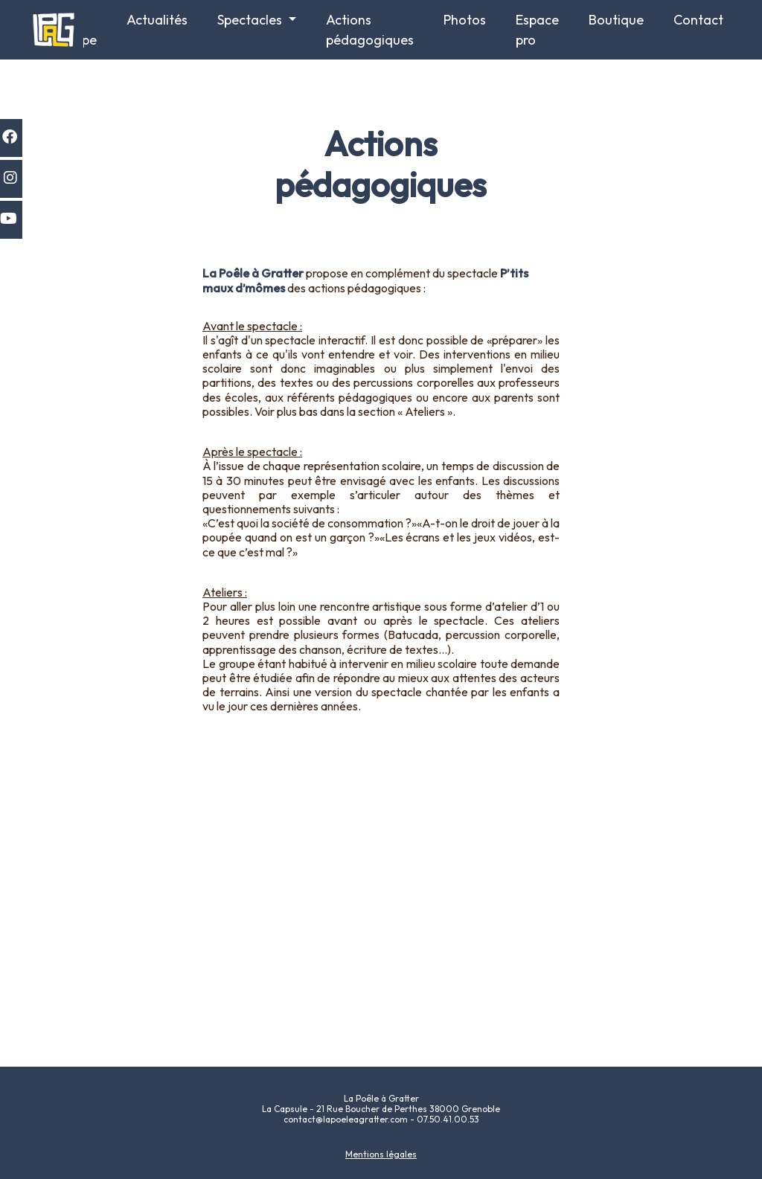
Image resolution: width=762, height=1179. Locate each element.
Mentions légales (381, 1154)
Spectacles (251, 19)
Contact (698, 19)
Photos (465, 19)
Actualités (157, 19)
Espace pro (537, 29)
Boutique (616, 19)
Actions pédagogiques (370, 29)
